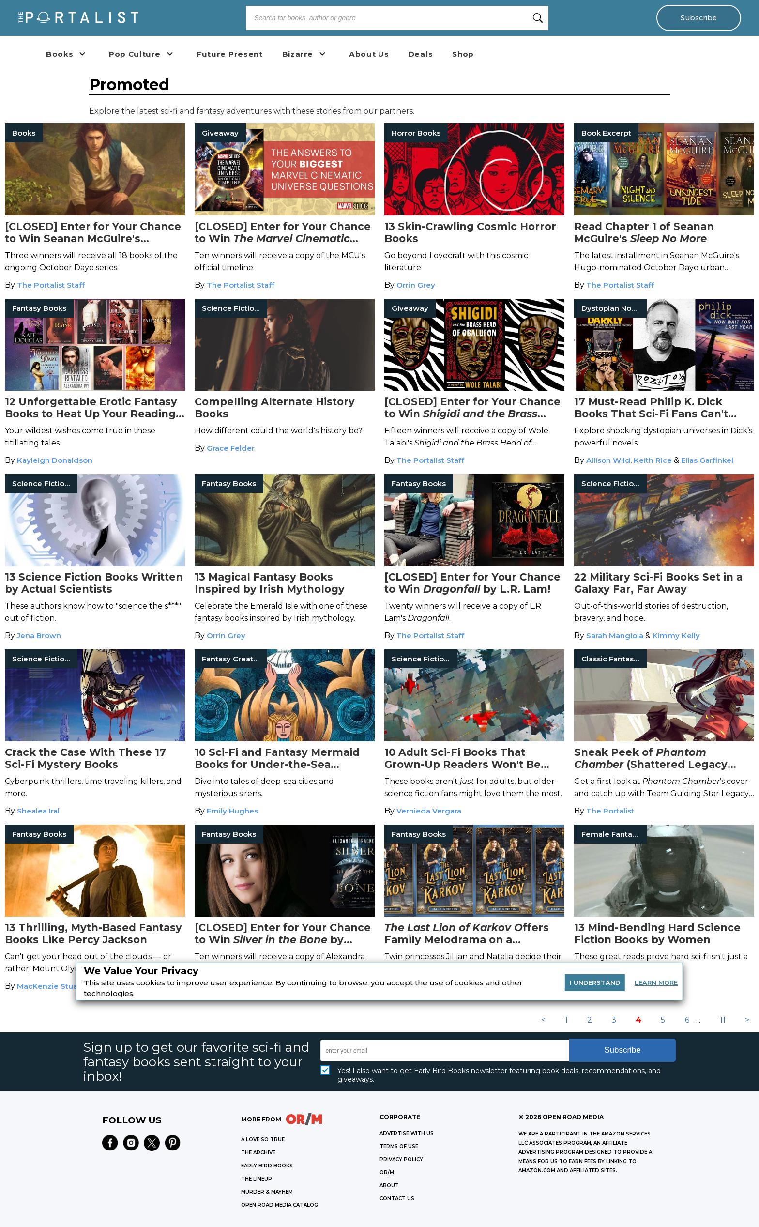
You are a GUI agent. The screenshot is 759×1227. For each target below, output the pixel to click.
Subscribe (699, 18)
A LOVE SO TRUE (263, 1139)
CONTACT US (397, 1199)
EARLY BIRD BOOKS (267, 1166)
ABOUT (389, 1185)
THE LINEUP (256, 1179)
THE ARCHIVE (258, 1153)
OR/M (387, 1172)
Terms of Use (399, 1146)
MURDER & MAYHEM (267, 1192)
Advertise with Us (407, 1133)
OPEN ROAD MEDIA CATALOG (279, 1205)
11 (723, 1020)
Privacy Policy (401, 1159)
